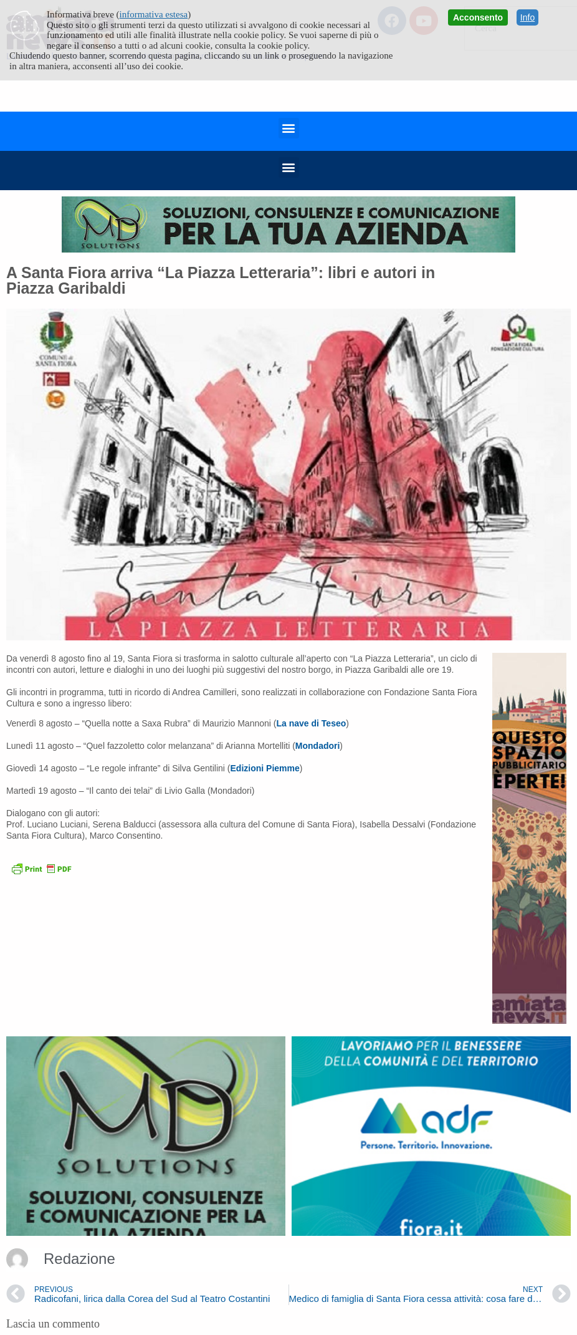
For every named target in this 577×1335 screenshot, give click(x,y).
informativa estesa (154, 14)
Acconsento (478, 17)
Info (527, 17)
